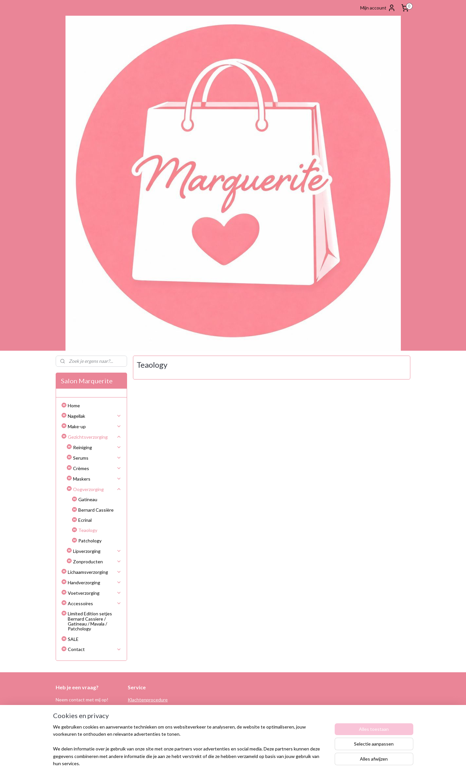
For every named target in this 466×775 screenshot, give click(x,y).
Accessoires (94, 603)
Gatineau (87, 499)
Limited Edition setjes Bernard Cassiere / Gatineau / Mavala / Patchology (90, 621)
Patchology (90, 540)
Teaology (87, 530)
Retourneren (141, 707)
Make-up (94, 426)
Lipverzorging (97, 551)
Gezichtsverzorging (94, 437)
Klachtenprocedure (148, 699)
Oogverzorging (97, 489)
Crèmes (97, 468)
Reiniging (97, 447)
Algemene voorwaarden (152, 714)
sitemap (213, 763)
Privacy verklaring (145, 721)
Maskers (97, 479)
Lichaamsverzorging (94, 572)
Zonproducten (97, 561)
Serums (97, 458)
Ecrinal (85, 520)
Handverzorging (94, 582)
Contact (94, 649)
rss (225, 763)
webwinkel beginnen (248, 763)
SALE (73, 639)
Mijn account (378, 8)
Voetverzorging (94, 593)
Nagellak (94, 416)
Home (74, 405)
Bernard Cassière (96, 510)
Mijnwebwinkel (301, 763)
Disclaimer (138, 729)
